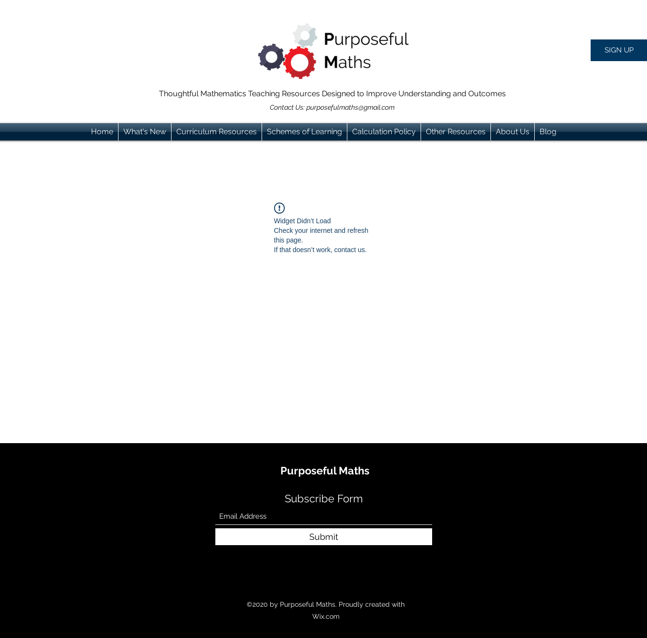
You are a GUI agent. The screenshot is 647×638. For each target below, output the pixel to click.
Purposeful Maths (325, 470)
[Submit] (323, 536)
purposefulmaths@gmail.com (350, 107)
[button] (619, 50)
